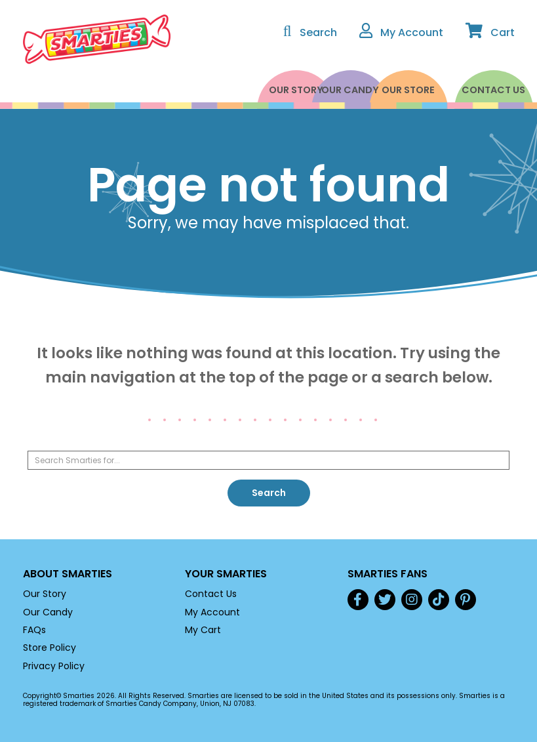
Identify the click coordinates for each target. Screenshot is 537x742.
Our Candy (301, 89)
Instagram (411, 599)
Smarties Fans (388, 573)
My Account (212, 612)
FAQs (34, 629)
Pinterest (465, 599)
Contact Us (472, 89)
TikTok (438, 599)
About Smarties (67, 573)
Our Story (216, 89)
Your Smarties (226, 573)
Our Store (386, 89)
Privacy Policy (54, 665)
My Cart (203, 629)
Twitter (384, 599)
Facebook (358, 599)
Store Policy (49, 647)
